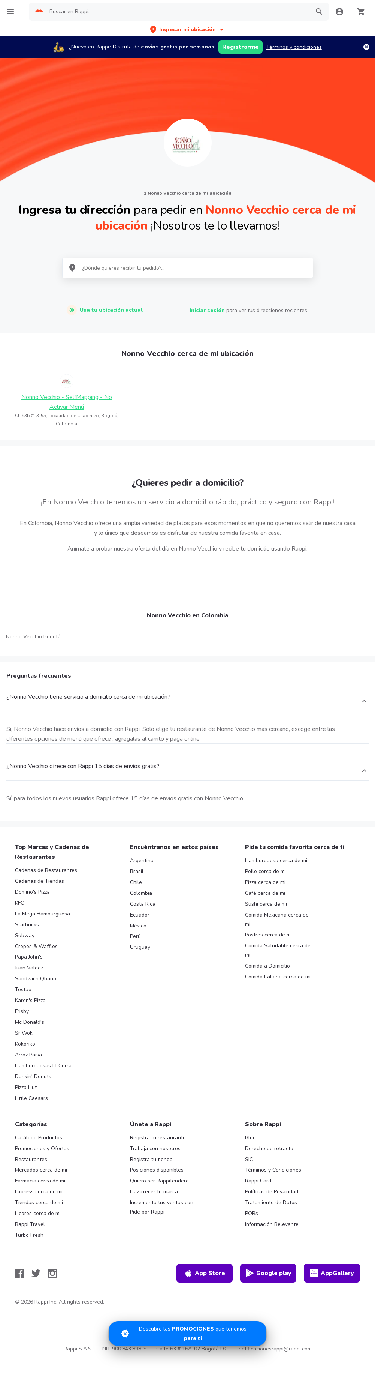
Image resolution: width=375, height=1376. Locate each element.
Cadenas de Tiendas (39, 881)
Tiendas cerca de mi (39, 1202)
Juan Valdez (29, 967)
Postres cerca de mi (268, 934)
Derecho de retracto (269, 1148)
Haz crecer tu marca (154, 1191)
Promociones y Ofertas (42, 1148)
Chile (136, 882)
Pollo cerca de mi (265, 871)
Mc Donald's (29, 1022)
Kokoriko (25, 1043)
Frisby (22, 1011)
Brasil (136, 871)
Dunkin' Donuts (33, 1076)
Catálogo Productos (38, 1137)
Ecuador (139, 914)
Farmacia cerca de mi (40, 1180)
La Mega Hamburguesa (42, 913)
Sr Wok (24, 1033)
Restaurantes (31, 1159)
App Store (204, 1273)
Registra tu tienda (151, 1159)
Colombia (141, 893)
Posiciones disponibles (157, 1169)
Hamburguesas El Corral (44, 1065)
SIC (249, 1159)
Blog (250, 1137)
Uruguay (140, 947)
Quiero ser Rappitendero (159, 1180)
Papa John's (29, 956)
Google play (268, 1273)
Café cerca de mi (265, 893)
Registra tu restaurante (158, 1137)
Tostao (23, 989)
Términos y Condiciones (273, 1169)
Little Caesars (31, 1098)
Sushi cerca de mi (266, 904)
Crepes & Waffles (36, 946)
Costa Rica (142, 904)
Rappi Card (258, 1180)
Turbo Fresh (29, 1235)
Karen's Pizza (30, 1000)
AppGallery (332, 1273)
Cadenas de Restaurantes (46, 870)
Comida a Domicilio (267, 965)
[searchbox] (177, 12)
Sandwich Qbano (35, 978)
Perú (135, 936)
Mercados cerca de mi (41, 1169)
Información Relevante (272, 1224)
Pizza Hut (26, 1087)
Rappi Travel (30, 1224)
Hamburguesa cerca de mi (276, 860)
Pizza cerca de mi (265, 882)
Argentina (142, 860)
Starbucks (27, 924)
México (138, 925)
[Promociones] (187, 1333)
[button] (187, 29)
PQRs (251, 1213)
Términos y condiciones (294, 47)
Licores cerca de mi (38, 1213)
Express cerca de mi (39, 1191)
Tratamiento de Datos (271, 1202)
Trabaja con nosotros (155, 1148)
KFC (19, 902)
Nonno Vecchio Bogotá (33, 636)
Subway (24, 935)
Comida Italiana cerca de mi (278, 976)
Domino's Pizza (32, 892)
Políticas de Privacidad (271, 1191)
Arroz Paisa (28, 1054)
